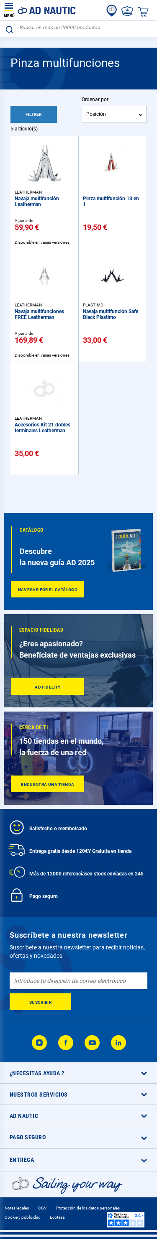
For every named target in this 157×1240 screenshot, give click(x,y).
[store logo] (40, 10)
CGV (42, 1208)
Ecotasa (57, 1217)
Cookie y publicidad (23, 1217)
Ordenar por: (96, 99)
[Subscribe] (40, 1001)
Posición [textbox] (96, 114)
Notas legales (17, 1208)
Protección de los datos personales (88, 1208)
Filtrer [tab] (34, 114)
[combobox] (78, 27)
